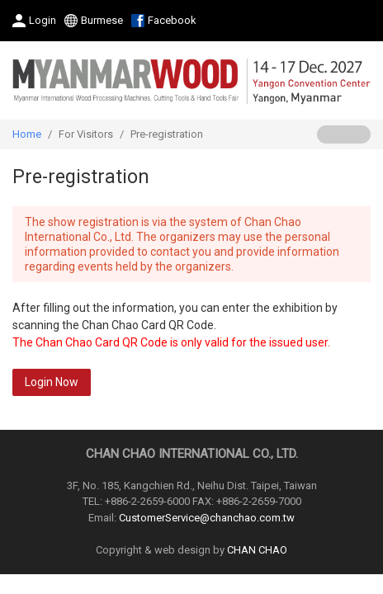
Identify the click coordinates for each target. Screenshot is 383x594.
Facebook (172, 20)
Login (42, 20)
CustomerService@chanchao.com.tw (207, 518)
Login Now (51, 382)
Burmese (102, 20)
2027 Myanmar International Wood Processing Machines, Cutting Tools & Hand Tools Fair (191, 80)
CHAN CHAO (257, 550)
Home (26, 134)
